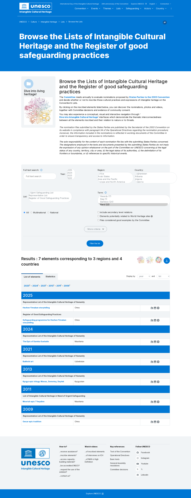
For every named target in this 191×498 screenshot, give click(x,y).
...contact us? (64, 476)
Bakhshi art (28, 361)
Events (94, 8)
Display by (130, 276)
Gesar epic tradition (32, 421)
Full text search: (32, 170)
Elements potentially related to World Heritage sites (125, 216)
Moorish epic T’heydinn (33, 401)
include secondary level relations (115, 212)
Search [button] (170, 8)
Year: (62, 174)
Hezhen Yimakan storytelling (36, 308)
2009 (66, 285)
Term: (102, 192)
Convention (80, 8)
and (153, 276)
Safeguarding (132, 8)
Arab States (114, 176)
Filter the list (95, 243)
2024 (69, 172)
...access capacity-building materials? (67, 460)
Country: (139, 170)
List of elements (32, 276)
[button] (165, 23)
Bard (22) (133, 204)
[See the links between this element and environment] (150, 260)
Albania (154, 176)
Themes (107, 8)
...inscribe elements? (68, 455)
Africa (114, 173)
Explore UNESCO (139, 4)
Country (160, 8)
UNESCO (23, 22)
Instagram (142, 458)
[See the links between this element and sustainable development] (159, 260)
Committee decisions (119, 469)
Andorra (154, 182)
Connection (164, 4)
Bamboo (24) (133, 201)
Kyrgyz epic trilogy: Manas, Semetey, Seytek (43, 381)
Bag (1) (133, 199)
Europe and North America (114, 182)
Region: (101, 170)
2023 (69, 175)
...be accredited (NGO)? (69, 465)
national (54, 212)
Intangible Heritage (49, 22)
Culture (34, 22)
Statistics (50, 276)
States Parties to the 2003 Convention (149, 97)
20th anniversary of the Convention (115, 4)
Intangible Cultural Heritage (35, 11)
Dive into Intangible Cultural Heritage (78, 117)
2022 (69, 178)
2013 (51, 285)
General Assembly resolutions (118, 464)
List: (25, 196)
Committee (69, 97)
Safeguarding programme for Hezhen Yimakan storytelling (44, 321)
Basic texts (114, 459)
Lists (118, 8)
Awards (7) (133, 196)
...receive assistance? (68, 451)
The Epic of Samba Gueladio (36, 341)
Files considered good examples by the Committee (123, 220)
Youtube (142, 464)
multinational (39, 212)
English (152, 4)
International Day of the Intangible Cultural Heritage (79, 4)
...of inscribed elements (95, 451)
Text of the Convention (120, 451)
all (27, 212)
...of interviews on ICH (94, 455)
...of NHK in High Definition (91, 460)
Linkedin (142, 475)
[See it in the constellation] (141, 260)
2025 (69, 170)
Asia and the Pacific (114, 179)
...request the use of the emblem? (69, 470)
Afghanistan (154, 173)
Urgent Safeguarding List (48, 192)
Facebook (143, 452)
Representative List (48, 195)
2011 (58, 285)
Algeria (154, 179)
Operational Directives (119, 455)
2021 (43, 285)
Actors (147, 8)
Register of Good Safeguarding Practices (48, 198)
